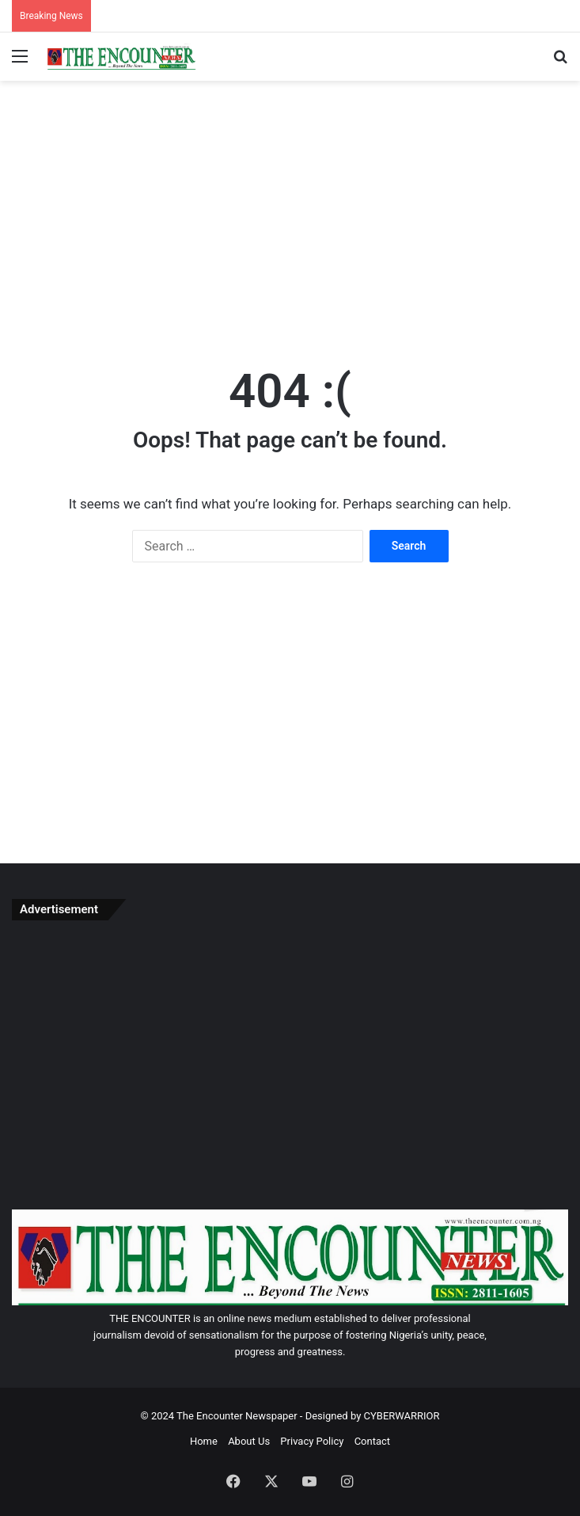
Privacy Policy (311, 1441)
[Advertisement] (290, 207)
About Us (249, 1441)
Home (204, 1441)
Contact (372, 1441)
